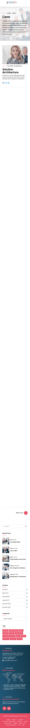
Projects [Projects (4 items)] (13, 638)
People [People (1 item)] (23, 636)
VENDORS (19, 721)
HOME (8, 719)
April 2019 (5, 589)
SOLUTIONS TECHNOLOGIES (8, 721)
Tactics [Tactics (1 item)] (20, 638)
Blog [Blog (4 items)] (21, 630)
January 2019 (5, 600)
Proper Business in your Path (18, 559)
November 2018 (6, 607)
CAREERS (15, 723)
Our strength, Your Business (18, 568)
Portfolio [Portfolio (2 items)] (5, 638)
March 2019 (5, 593)
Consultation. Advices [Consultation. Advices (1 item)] (9, 636)
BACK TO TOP (22, 723)
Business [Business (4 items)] (5, 633)
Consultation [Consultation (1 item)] (18, 633)
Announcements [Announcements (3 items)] (14, 630)
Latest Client (13, 550)
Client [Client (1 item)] (11, 633)
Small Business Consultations (18, 576)
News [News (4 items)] (18, 636)
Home (9, 13)
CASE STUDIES (7, 723)
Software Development (11, 725)
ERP (19, 725)
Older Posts (19, 513)
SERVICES (20, 719)
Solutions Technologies (14, 66)
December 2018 (6, 603)
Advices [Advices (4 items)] (5, 630)
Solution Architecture (10, 70)
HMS (23, 725)
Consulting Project (15, 542)
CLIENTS (26, 721)
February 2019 (6, 596)
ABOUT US (14, 719)
